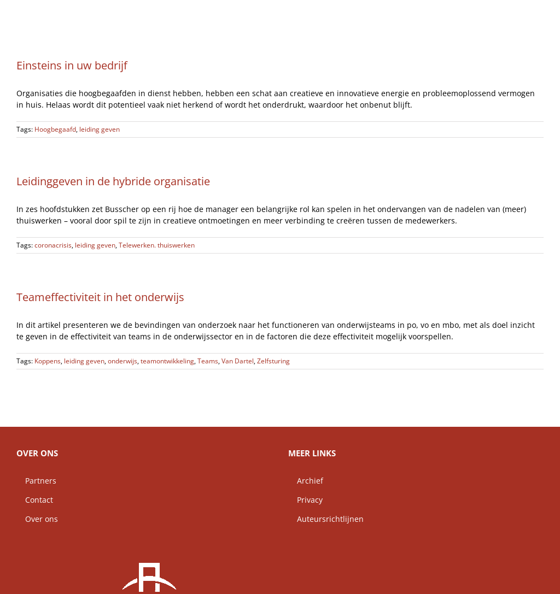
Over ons (37, 519)
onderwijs (122, 361)
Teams (207, 361)
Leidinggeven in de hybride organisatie (113, 181)
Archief (305, 480)
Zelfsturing (273, 361)
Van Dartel (237, 361)
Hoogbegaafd (55, 129)
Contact (34, 500)
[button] (526, 13)
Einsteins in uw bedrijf (71, 65)
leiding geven (99, 129)
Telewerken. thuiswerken (157, 245)
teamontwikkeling (167, 361)
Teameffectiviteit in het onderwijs (100, 297)
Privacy (305, 500)
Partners (36, 480)
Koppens (47, 361)
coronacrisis (53, 245)
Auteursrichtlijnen (326, 519)
